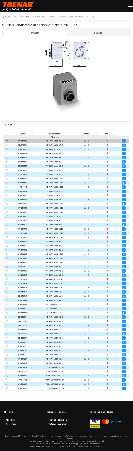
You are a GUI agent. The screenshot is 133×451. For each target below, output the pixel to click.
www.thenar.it (94, 444)
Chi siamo (10, 420)
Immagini (35, 33)
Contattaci (11, 424)
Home (7, 17)
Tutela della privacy (58, 424)
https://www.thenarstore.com (83, 436)
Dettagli (98, 33)
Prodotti (18, 17)
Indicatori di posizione (35, 17)
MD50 (52, 17)
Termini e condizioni (58, 420)
